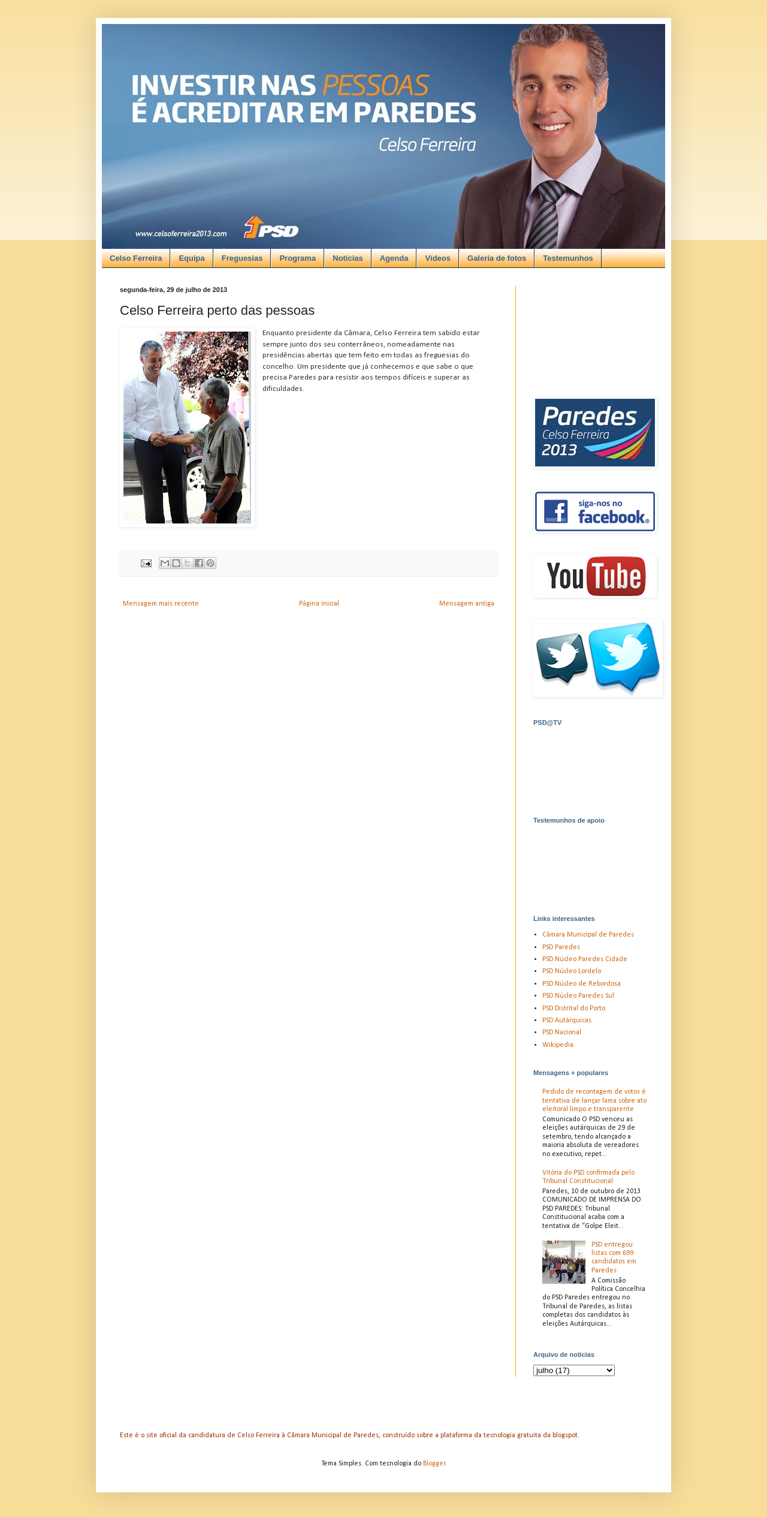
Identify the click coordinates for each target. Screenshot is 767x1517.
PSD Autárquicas (566, 1020)
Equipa (191, 258)
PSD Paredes (561, 947)
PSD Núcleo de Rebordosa (581, 984)
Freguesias (242, 258)
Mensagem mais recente (161, 603)
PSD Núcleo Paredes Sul (578, 996)
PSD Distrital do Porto (573, 1008)
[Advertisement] (370, 108)
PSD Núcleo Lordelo (571, 971)
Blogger (434, 1463)
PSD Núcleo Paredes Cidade (584, 959)
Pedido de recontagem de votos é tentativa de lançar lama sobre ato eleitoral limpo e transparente (594, 1100)
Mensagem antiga (466, 603)
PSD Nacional (561, 1032)
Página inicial (319, 603)
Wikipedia (557, 1045)
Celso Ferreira (136, 258)
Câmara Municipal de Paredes (588, 934)
